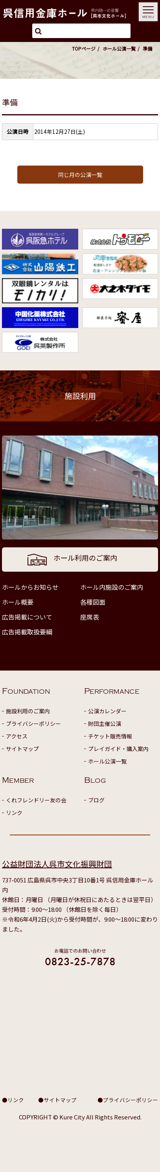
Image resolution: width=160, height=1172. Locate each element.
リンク (14, 813)
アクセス (17, 736)
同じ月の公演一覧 (80, 175)
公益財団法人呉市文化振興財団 (57, 863)
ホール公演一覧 (119, 48)
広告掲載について (27, 617)
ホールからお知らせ (30, 587)
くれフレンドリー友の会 (36, 800)
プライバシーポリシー (33, 723)
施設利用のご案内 (28, 711)
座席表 (89, 617)
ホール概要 (17, 602)
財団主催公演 (104, 723)
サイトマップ (22, 749)
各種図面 (92, 602)
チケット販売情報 (110, 736)
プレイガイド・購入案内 (118, 749)
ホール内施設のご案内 (111, 587)
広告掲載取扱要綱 (27, 631)
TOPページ (84, 48)
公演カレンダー (107, 711)
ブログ (96, 800)
